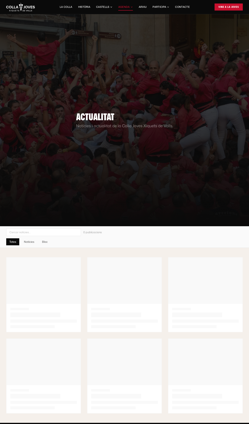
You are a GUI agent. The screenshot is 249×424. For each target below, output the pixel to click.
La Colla (66, 7)
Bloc (45, 242)
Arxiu (143, 7)
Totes (12, 242)
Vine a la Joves (228, 7)
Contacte (182, 7)
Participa (161, 7)
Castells (104, 7)
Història (84, 7)
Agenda (125, 8)
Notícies (29, 242)
